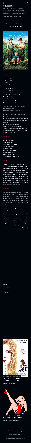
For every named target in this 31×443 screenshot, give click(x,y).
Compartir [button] (5, 284)
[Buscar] (27, 2)
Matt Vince (19, 434)
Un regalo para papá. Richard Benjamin (12, 379)
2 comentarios (12, 383)
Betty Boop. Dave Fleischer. (15, 418)
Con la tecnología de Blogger (15, 431)
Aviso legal (17, 17)
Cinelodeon (7, 6)
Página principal (8, 17)
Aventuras (8, 286)
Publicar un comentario (14, 420)
